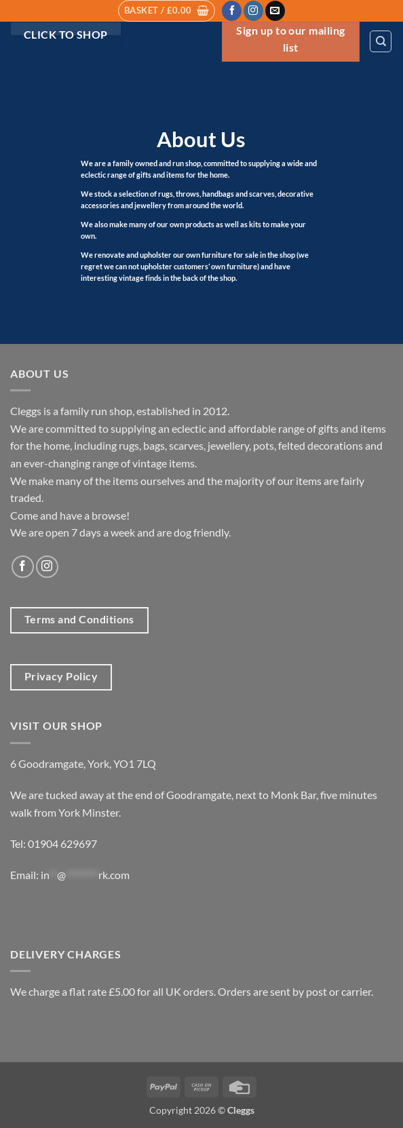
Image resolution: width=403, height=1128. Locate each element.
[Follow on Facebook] (232, 11)
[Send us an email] (275, 11)
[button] (166, 11)
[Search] (380, 41)
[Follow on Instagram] (253, 11)
